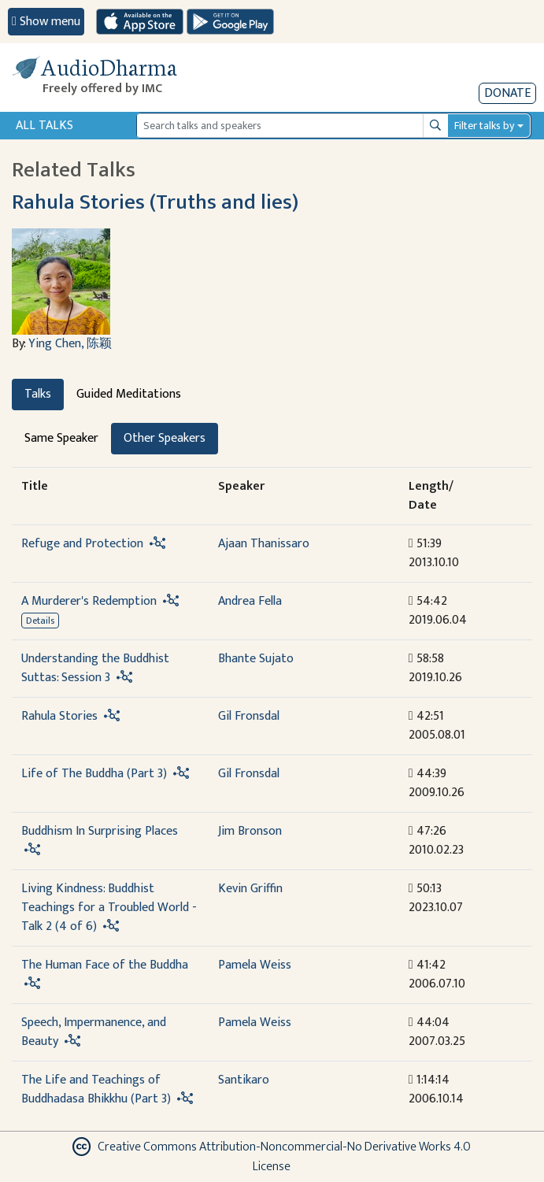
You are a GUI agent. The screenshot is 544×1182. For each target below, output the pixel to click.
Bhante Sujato (256, 658)
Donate (507, 93)
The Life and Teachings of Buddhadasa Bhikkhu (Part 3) (96, 1089)
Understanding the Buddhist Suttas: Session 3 (95, 668)
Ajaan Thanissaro (263, 543)
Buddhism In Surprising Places (99, 831)
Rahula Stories (59, 716)
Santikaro (243, 1080)
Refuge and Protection (82, 543)
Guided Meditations (128, 394)
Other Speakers (164, 438)
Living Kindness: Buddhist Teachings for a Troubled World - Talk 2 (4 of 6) (109, 907)
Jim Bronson (250, 831)
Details (40, 620)
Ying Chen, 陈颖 (70, 343)
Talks (37, 394)
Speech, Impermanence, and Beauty (93, 1032)
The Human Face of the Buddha (104, 965)
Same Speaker (61, 438)
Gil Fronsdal (248, 716)
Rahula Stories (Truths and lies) (155, 202)
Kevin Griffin (250, 888)
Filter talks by (484, 126)
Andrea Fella (250, 601)
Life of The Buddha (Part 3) (94, 773)
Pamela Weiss (254, 965)
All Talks (44, 125)
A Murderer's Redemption (89, 601)
